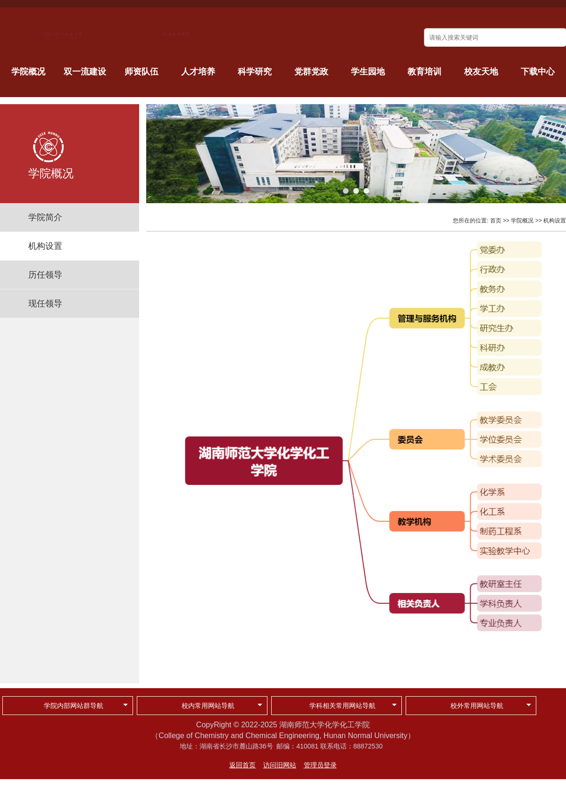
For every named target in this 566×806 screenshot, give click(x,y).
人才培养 (198, 71)
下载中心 (538, 71)
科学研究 (255, 71)
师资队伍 (141, 71)
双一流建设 (85, 71)
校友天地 (481, 71)
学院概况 (28, 71)
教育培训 (424, 71)
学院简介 (45, 217)
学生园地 (368, 71)
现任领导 (45, 303)
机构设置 (45, 246)
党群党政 (311, 71)
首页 (495, 220)
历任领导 (45, 275)
